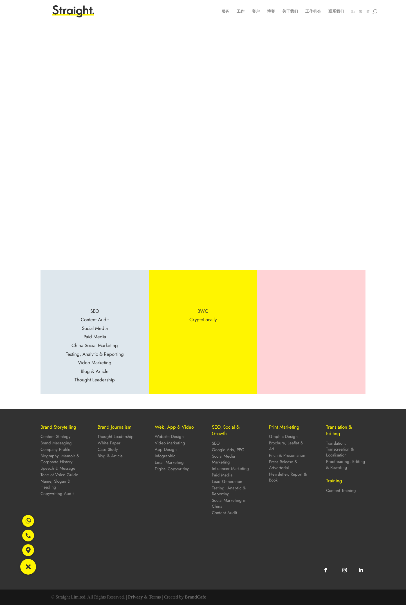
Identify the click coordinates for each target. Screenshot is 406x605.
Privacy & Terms (144, 597)
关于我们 (290, 11)
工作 (241, 11)
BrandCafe (195, 597)
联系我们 (336, 11)
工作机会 (313, 11)
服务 (225, 11)
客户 (256, 11)
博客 (271, 11)
